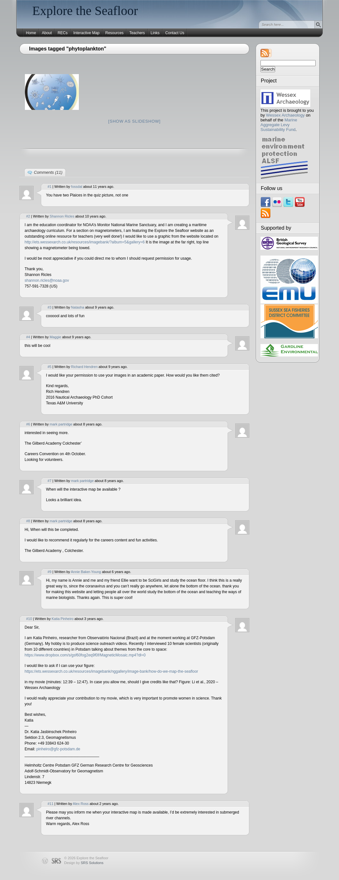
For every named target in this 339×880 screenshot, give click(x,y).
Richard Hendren (84, 367)
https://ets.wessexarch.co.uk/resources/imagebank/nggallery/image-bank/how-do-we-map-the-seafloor (111, 671)
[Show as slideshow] (134, 121)
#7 (49, 481)
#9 (49, 572)
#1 (49, 186)
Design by (83, 863)
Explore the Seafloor (85, 11)
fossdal (76, 186)
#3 (49, 307)
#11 (50, 804)
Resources (114, 33)
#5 (49, 367)
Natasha (77, 307)
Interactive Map (86, 33)
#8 (28, 521)
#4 (28, 337)
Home (31, 33)
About (47, 33)
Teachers (137, 33)
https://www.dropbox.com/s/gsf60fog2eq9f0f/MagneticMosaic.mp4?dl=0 (85, 655)
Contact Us (174, 33)
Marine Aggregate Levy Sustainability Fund (278, 125)
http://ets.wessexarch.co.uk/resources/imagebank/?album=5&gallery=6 (85, 242)
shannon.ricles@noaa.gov (47, 280)
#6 (28, 424)
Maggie (55, 337)
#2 (28, 216)
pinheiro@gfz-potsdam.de (58, 749)
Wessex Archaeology (285, 115)
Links (155, 33)
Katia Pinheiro (63, 619)
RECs (62, 33)
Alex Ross (81, 804)
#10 (29, 619)
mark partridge (61, 424)
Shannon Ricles (62, 216)
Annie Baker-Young (86, 572)
